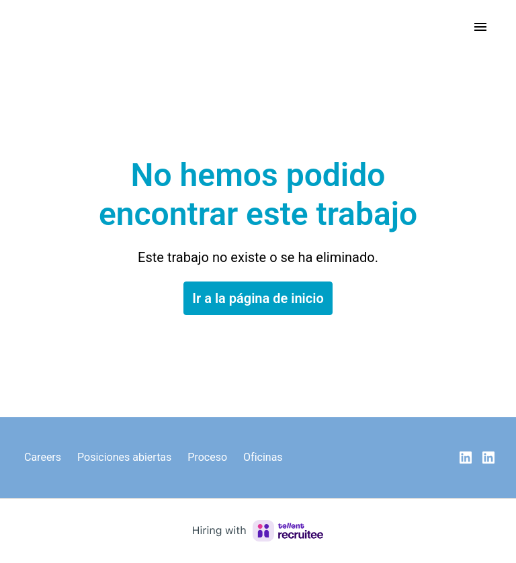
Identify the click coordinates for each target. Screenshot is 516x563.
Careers (42, 457)
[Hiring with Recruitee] (258, 531)
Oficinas (263, 457)
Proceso (207, 457)
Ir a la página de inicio (258, 298)
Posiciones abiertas (124, 457)
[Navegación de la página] (480, 26)
